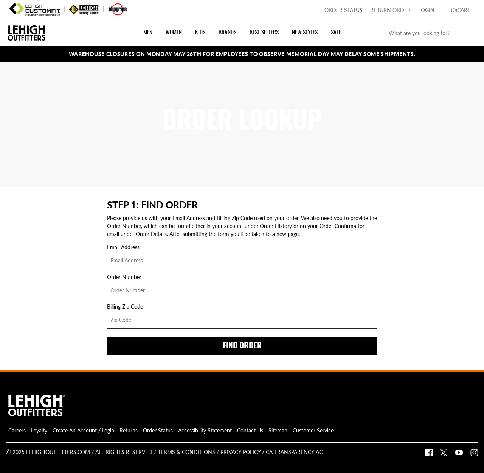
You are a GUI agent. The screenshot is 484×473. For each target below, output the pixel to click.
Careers (17, 430)
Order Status (343, 10)
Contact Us (250, 430)
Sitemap (277, 430)
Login (426, 10)
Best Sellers (264, 33)
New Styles (305, 33)
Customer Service (313, 430)
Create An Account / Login (83, 430)
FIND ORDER (242, 346)
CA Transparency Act (295, 452)
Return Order (390, 10)
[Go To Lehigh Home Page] (461, 9)
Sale (336, 33)
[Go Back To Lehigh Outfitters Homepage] (26, 26)
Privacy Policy (240, 452)
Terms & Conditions (186, 452)
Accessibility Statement (205, 430)
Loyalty (39, 430)
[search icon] (466, 32)
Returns (128, 430)
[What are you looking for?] (429, 33)
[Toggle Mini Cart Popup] (474, 8)
